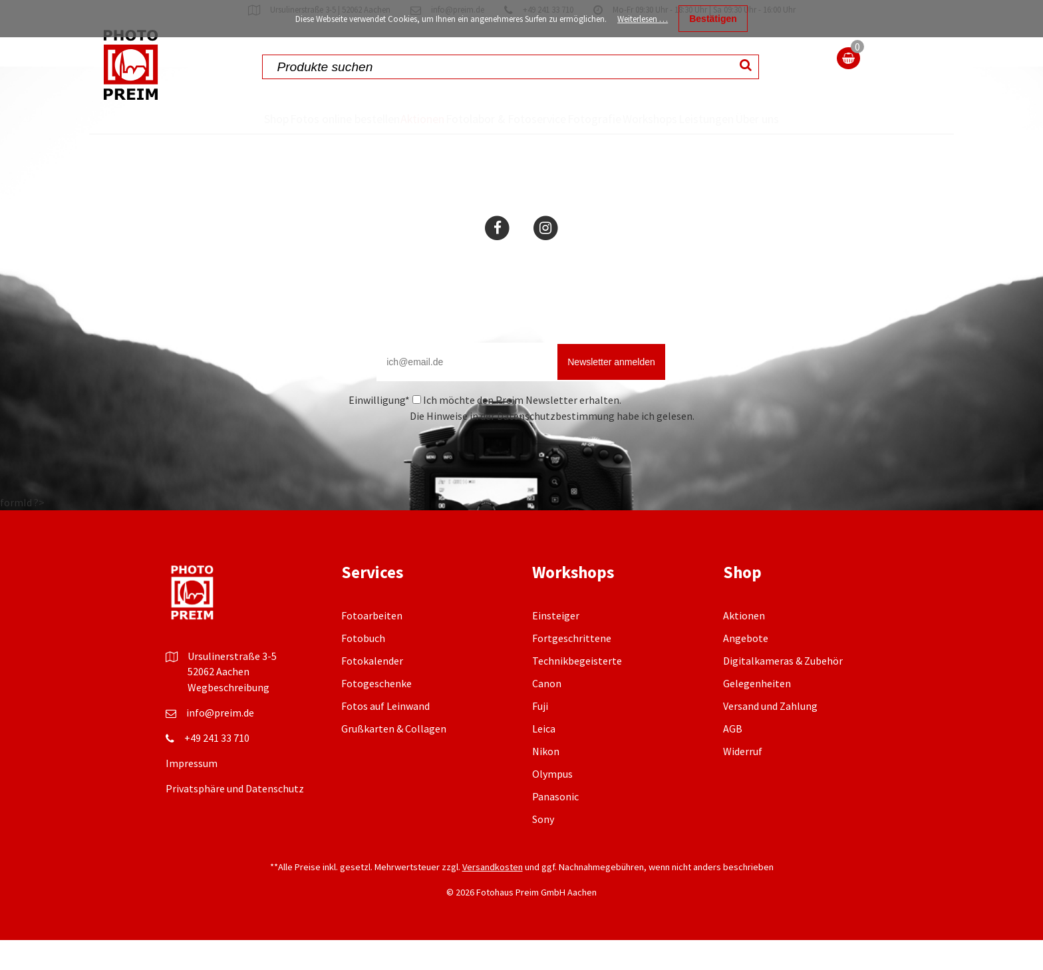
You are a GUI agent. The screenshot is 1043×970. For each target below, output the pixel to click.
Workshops (658, 118)
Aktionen (392, 118)
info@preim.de (220, 742)
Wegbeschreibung (228, 717)
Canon (546, 713)
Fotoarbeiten (371, 645)
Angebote (745, 668)
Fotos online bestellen (295, 133)
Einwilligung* (379, 429)
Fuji (540, 735)
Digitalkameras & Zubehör (783, 690)
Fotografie (578, 118)
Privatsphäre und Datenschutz (235, 818)
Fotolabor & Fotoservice (470, 133)
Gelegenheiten (757, 713)
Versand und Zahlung (770, 735)
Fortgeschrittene (571, 668)
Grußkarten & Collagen (393, 758)
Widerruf (742, 781)
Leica (543, 758)
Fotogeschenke (376, 713)
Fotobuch (363, 668)
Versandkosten (492, 897)
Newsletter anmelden (611, 392)
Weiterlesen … (642, 19)
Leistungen (740, 118)
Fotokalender (372, 690)
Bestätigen (713, 18)
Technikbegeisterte (577, 690)
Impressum (192, 793)
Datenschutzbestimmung (556, 445)
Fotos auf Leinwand (385, 735)
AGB (732, 758)
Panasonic (555, 826)
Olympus (552, 803)
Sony (543, 849)
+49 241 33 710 (216, 767)
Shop (224, 118)
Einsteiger (555, 645)
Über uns (807, 133)
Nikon (545, 781)
